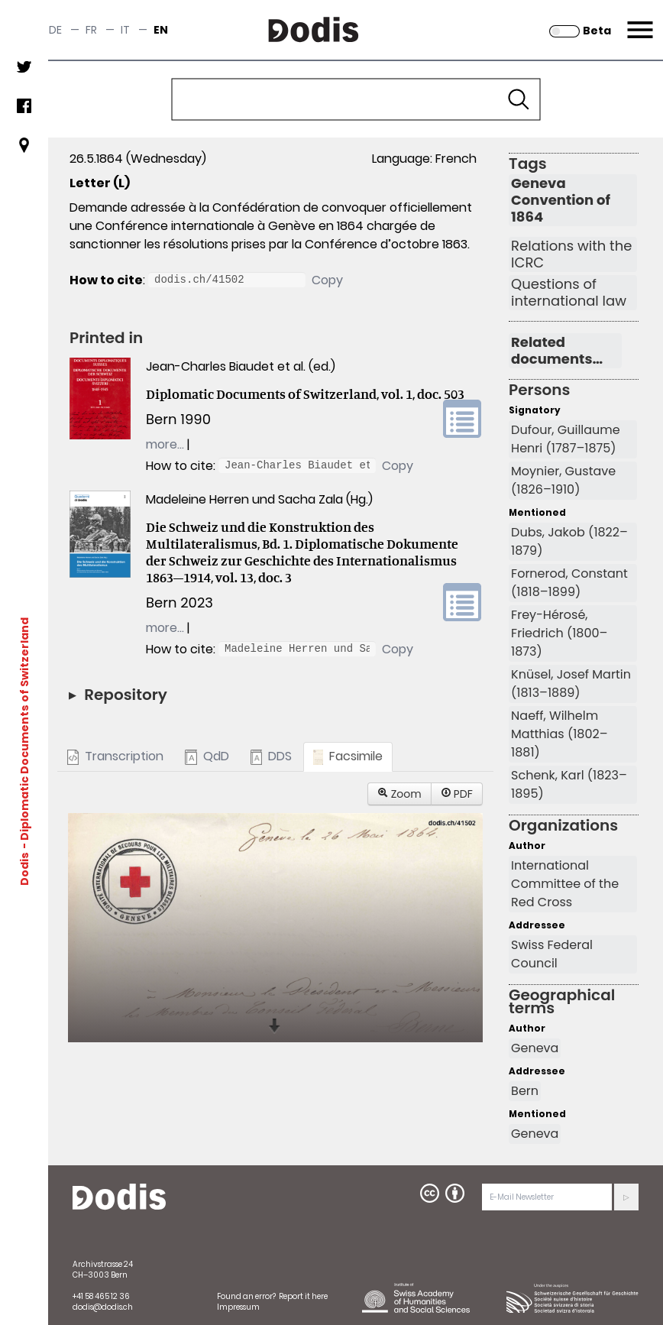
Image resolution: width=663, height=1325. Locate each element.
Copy (327, 280)
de (55, 29)
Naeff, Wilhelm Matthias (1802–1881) (559, 734)
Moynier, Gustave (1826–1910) (563, 480)
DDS (271, 756)
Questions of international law (568, 292)
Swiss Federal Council (552, 954)
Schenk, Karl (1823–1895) (569, 784)
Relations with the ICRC (571, 254)
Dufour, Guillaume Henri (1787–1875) (565, 439)
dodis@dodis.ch (103, 1307)
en (161, 29)
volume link (462, 419)
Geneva (534, 1048)
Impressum (238, 1307)
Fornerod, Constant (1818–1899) (569, 583)
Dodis (24, 868)
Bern (524, 1091)
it (125, 29)
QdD (206, 756)
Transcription (115, 756)
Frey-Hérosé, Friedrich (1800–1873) (559, 633)
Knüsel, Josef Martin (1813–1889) (571, 683)
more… (165, 444)
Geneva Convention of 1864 (560, 200)
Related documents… (557, 350)
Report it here (303, 1296)
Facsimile (348, 756)
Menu (638, 20)
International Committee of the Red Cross (565, 884)
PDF (457, 794)
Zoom (399, 794)
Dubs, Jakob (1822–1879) (569, 541)
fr (91, 29)
